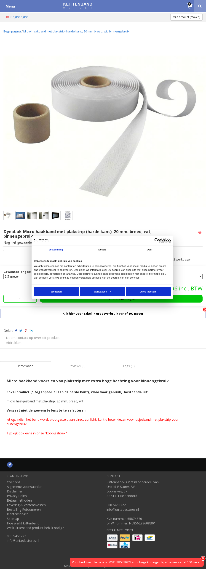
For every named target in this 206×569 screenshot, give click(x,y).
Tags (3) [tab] (129, 366)
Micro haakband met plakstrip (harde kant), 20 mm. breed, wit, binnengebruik (76, 31)
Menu (10, 6)
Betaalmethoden (19, 500)
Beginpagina (19, 17)
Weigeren (56, 291)
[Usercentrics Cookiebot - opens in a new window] (157, 240)
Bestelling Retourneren (24, 509)
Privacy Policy (17, 496)
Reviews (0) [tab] (77, 366)
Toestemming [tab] (55, 249)
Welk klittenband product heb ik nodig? (35, 528)
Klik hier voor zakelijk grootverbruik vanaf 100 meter (103, 313)
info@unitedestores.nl (23, 540)
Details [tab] (103, 249)
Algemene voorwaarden (24, 486)
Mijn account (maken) (186, 17)
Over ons (13, 482)
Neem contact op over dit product (33, 337)
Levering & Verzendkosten (26, 505)
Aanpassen (102, 291)
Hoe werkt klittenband (23, 523)
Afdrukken (13, 342)
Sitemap (13, 518)
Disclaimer (14, 491)
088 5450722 (16, 536)
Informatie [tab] (25, 366)
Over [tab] (149, 249)
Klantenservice (17, 514)
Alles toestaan (148, 291)
